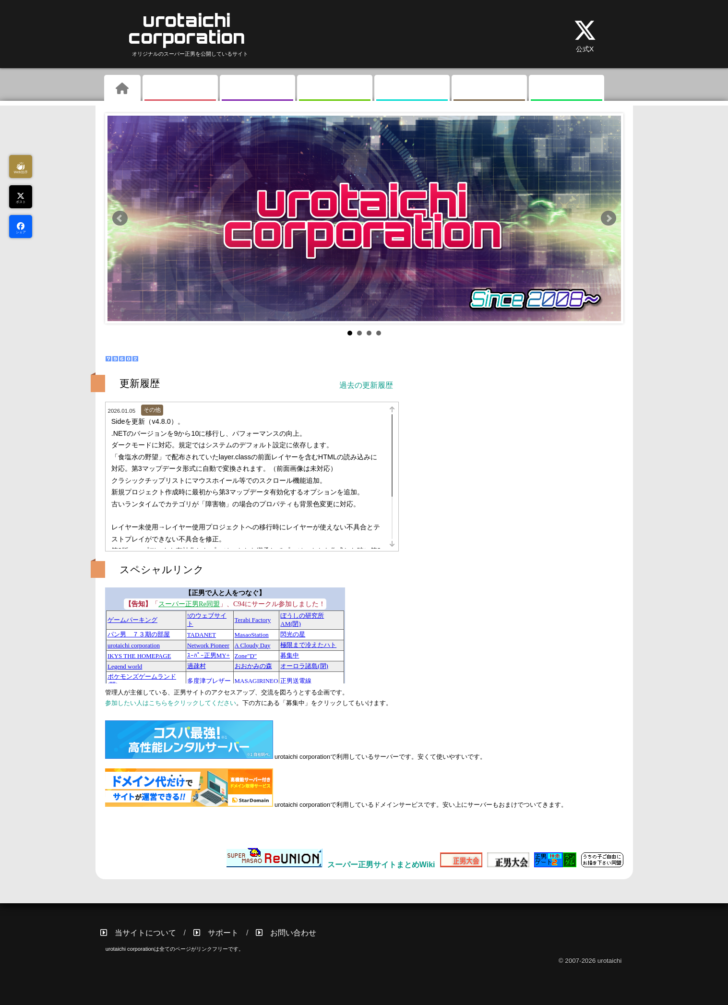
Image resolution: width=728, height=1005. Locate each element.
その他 (489, 88)
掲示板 (411, 88)
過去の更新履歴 (366, 385)
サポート (223, 933)
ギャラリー (257, 88)
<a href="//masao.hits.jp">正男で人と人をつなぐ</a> (225, 635)
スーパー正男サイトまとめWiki (381, 865)
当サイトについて (145, 933)
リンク (566, 88)
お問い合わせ (293, 933)
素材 (334, 88)
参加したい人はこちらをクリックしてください (170, 702)
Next (608, 218)
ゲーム (180, 88)
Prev (120, 218)
